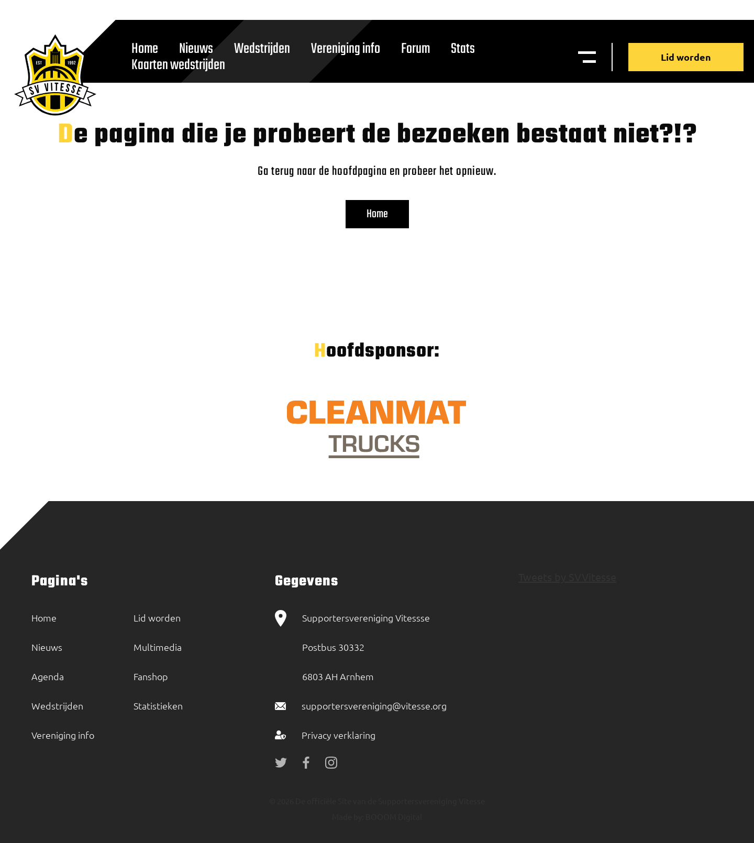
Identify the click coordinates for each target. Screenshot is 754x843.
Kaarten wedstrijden (178, 65)
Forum (415, 49)
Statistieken (158, 706)
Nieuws (46, 647)
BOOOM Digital (393, 817)
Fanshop (151, 676)
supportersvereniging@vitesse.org (374, 706)
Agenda (47, 676)
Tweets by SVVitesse (567, 576)
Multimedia (158, 647)
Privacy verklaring (338, 735)
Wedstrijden (262, 49)
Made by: (348, 817)
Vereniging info (345, 49)
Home (377, 214)
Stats (463, 49)
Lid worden (686, 57)
